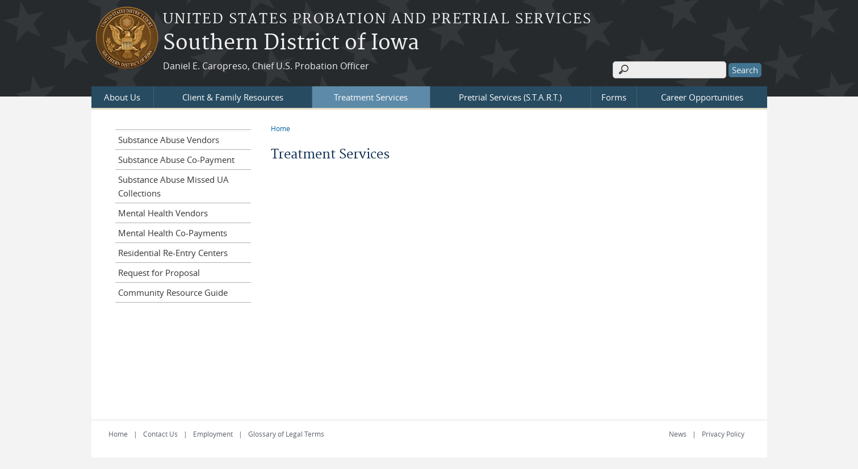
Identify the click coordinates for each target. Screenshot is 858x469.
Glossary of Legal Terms (286, 433)
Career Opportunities (702, 97)
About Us (122, 97)
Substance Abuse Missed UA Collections (173, 186)
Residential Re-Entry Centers (173, 252)
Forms (613, 97)
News (678, 433)
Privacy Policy (723, 433)
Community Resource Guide (173, 292)
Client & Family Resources (232, 97)
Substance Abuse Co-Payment (176, 159)
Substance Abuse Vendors (168, 139)
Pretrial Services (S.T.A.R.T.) (510, 97)
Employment (213, 433)
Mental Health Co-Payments (172, 232)
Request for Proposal (159, 272)
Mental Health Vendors (163, 213)
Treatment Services (371, 97)
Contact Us (160, 433)
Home (280, 128)
